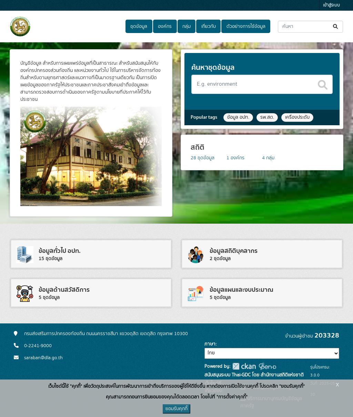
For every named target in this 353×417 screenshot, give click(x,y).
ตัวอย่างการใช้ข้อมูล (245, 26)
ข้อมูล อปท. (238, 117)
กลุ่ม (186, 26)
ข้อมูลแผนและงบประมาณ (241, 290)
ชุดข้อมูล (138, 26)
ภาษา (209, 344)
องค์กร (165, 26)
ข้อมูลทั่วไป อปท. (60, 251)
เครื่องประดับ (297, 117)
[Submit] (336, 27)
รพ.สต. (267, 117)
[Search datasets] (262, 84)
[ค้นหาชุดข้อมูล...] (310, 27)
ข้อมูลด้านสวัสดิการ (64, 290)
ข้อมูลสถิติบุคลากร (234, 251)
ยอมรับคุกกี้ (176, 408)
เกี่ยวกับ (208, 26)
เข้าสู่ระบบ (331, 5)
